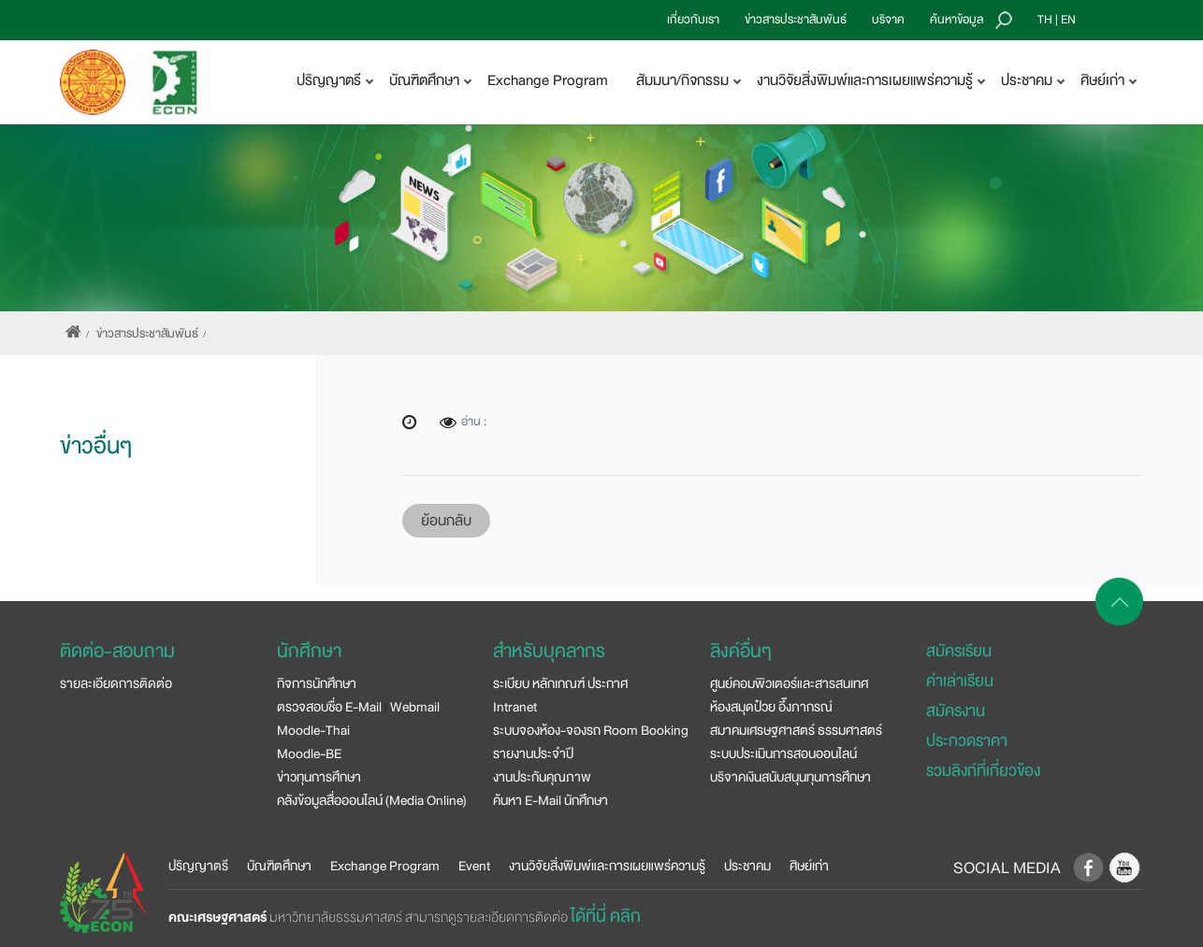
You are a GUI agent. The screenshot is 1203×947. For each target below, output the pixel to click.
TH (1044, 19)
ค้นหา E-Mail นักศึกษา (550, 800)
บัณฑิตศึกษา (279, 865)
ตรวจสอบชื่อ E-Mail (329, 707)
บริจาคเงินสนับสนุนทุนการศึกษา (790, 777)
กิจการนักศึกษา (316, 683)
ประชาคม (747, 865)
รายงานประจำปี (533, 753)
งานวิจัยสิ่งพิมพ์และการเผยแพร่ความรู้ (607, 865)
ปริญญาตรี (198, 865)
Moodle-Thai (313, 730)
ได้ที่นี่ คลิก (606, 916)
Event (474, 865)
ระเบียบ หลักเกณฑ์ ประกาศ (560, 683)
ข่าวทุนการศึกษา (319, 777)
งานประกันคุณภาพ (542, 777)
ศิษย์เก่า (809, 865)
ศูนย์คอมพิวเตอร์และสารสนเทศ (789, 683)
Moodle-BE (309, 753)
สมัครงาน (955, 711)
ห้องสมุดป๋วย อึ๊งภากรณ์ (771, 707)
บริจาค (888, 19)
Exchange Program (547, 80)
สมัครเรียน (959, 651)
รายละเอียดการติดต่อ (116, 683)
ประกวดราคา (966, 740)
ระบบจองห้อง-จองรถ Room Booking (590, 730)
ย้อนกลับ (446, 521)
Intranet (515, 707)
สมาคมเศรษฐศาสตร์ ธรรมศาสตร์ (796, 730)
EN (1068, 19)
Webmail (415, 707)
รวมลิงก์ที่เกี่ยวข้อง (983, 770)
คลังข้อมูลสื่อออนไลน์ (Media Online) (372, 800)
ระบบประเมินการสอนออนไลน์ (783, 753)
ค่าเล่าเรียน (959, 681)
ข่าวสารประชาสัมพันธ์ (796, 19)
